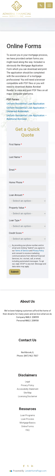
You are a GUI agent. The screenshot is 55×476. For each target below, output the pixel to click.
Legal (27, 381)
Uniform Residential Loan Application (25, 103)
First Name (15, 144)
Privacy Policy (38, 251)
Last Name (15, 157)
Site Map (28, 393)
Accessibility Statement (27, 389)
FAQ (27, 430)
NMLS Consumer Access (27, 327)
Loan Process (27, 419)
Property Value (17, 207)
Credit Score (16, 233)
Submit (14, 271)
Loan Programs (27, 415)
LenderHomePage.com (35, 471)
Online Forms (27, 426)
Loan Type (15, 220)
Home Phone (16, 182)
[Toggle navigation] (49, 5)
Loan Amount (16, 195)
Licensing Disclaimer (27, 396)
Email (12, 169)
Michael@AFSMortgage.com (27, 359)
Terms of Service (22, 251)
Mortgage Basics (27, 423)
